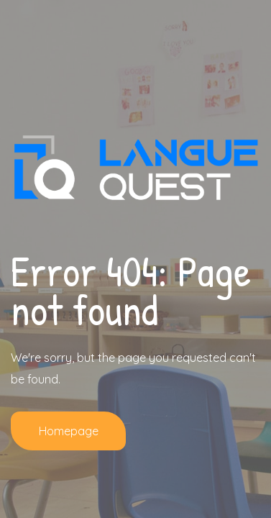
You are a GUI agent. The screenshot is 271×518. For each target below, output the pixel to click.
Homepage (68, 431)
